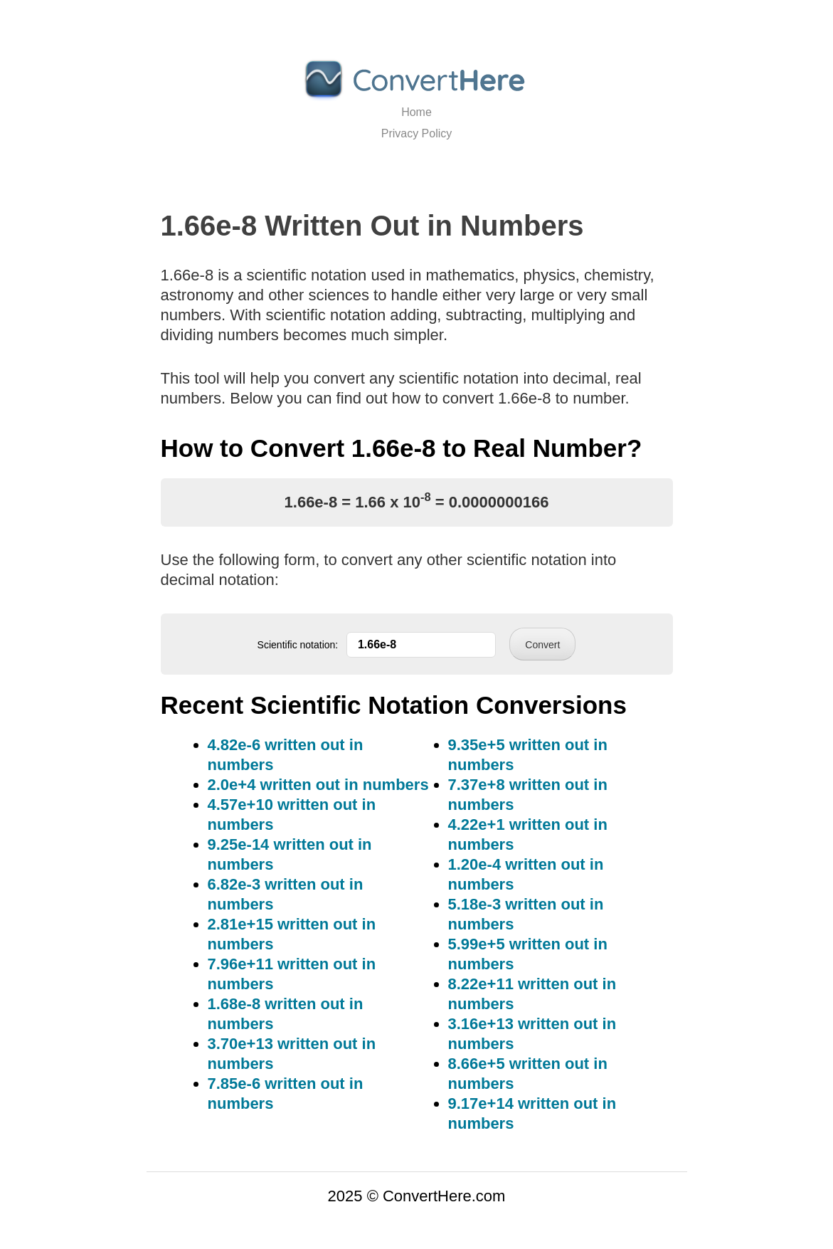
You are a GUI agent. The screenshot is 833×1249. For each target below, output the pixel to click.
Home (416, 112)
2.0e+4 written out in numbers (318, 785)
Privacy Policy (416, 133)
